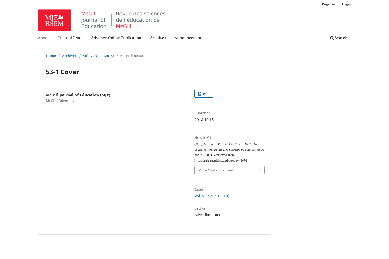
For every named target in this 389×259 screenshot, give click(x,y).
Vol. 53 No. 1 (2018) (98, 55)
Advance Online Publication (116, 37)
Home (51, 55)
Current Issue (70, 37)
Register (329, 4)
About (43, 37)
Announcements (189, 37)
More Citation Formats (216, 170)
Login (346, 4)
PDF (206, 93)
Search (338, 37)
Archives (158, 37)
